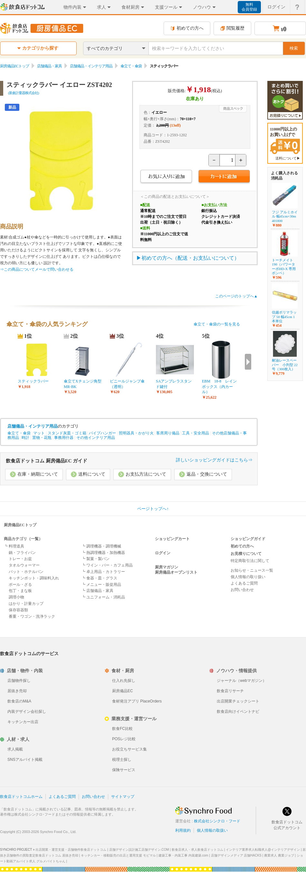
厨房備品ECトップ (14, 66)
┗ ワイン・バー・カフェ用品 (107, 565)
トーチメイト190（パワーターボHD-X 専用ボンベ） (284, 266)
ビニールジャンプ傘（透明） (127, 384)
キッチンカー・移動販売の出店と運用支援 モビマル (118, 855)
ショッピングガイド (248, 539)
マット (39, 433)
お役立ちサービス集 (129, 749)
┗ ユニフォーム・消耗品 (103, 597)
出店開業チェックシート (238, 701)
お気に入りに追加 (166, 177)
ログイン (162, 553)
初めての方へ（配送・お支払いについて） (190, 258)
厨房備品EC (122, 691)
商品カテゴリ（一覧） (23, 539)
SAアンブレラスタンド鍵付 (174, 384)
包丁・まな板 (20, 590)
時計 (25, 437)
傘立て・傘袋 (131, 66)
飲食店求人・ (197, 849)
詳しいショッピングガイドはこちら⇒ (214, 460)
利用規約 (183, 830)
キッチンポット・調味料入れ (34, 578)
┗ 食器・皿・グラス (99, 578)
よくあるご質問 (244, 583)
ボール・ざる (20, 584)
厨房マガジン (166, 567)
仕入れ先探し (123, 680)
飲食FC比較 (122, 728)
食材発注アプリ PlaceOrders (137, 701)
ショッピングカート (172, 539)
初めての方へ (187, 28)
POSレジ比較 (124, 739)
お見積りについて (246, 553)
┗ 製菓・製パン (95, 559)
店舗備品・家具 (49, 66)
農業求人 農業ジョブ (279, 855)
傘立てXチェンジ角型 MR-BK (83, 384)
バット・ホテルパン (26, 571)
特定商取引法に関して (250, 560)
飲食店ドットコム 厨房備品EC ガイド (46, 460)
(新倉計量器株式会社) (23, 93)
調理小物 (16, 597)
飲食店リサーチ (230, 691)
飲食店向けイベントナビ (238, 711)
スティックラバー (33, 381)
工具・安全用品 (195, 433)
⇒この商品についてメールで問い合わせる (36, 269)
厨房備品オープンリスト (176, 572)
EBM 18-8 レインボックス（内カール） (219, 386)
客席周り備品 (167, 433)
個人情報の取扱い (212, 830)
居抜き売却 (17, 691)
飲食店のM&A (19, 701)
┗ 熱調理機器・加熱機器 (103, 552)
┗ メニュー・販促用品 (101, 584)
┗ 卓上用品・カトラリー (103, 571)
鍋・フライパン (22, 552)
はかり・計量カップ (26, 603)
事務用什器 (63, 437)
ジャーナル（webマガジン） (241, 680)
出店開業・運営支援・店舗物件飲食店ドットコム (70, 849)
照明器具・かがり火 (136, 433)
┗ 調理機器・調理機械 (101, 546)
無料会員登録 (249, 7)
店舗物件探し (19, 680)
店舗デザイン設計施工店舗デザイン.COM (139, 849)
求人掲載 (15, 749)
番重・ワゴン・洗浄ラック (32, 616)
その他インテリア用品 (95, 437)
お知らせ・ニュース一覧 (252, 570)
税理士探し (121, 759)
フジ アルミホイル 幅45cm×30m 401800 (285, 216)
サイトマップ (122, 796)
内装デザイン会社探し (26, 711)
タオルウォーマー (24, 565)
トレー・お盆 (20, 559)
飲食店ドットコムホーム (21, 796)
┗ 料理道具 (14, 546)
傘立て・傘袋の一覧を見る (217, 324)
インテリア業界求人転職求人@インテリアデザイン (263, 849)
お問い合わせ (242, 589)
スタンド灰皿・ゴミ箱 (67, 433)
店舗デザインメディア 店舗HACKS (236, 855)
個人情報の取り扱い (248, 577)
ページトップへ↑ (153, 508)
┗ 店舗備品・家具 (97, 590)
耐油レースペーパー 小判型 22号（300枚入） (285, 364)
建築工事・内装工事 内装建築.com (183, 855)
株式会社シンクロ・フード (217, 821)
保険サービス (123, 770)
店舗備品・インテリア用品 (91, 66)
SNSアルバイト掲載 (25, 759)
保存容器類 (18, 610)
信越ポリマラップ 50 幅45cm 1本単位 (284, 316)
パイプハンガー (102, 433)
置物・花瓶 (42, 437)
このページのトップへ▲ (236, 296)
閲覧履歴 (232, 28)
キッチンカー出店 (22, 722)
